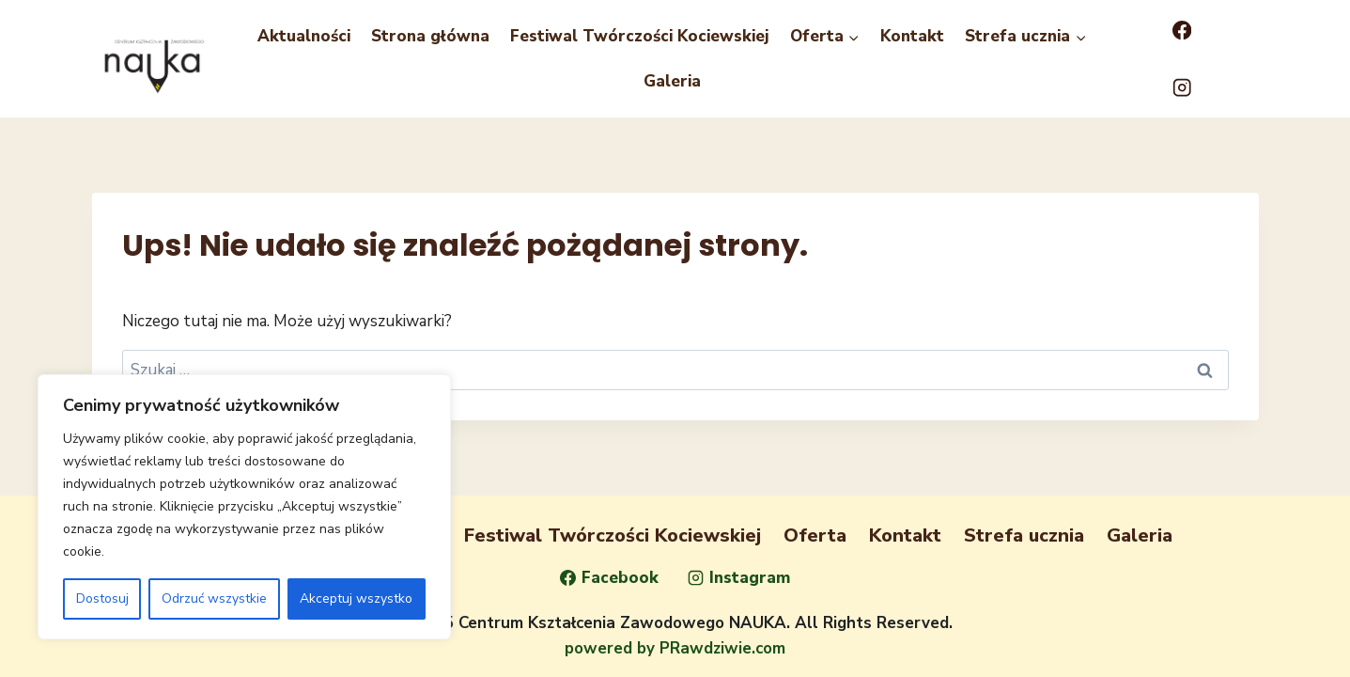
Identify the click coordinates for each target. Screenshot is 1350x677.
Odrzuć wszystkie (214, 598)
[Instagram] (1182, 88)
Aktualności (303, 36)
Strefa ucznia (1024, 535)
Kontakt (912, 36)
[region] (244, 506)
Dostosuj (102, 598)
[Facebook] (1182, 30)
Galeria (672, 81)
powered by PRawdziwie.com (675, 648)
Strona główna (430, 36)
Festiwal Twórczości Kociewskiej (639, 36)
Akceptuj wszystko (356, 598)
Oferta (815, 535)
